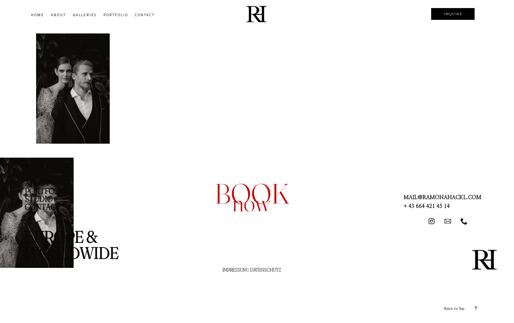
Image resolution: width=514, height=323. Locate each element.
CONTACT (145, 15)
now (251, 203)
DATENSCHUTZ (265, 270)
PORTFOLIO (115, 15)
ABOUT (58, 15)
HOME (37, 15)
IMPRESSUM (234, 270)
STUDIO (39, 199)
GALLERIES (85, 15)
